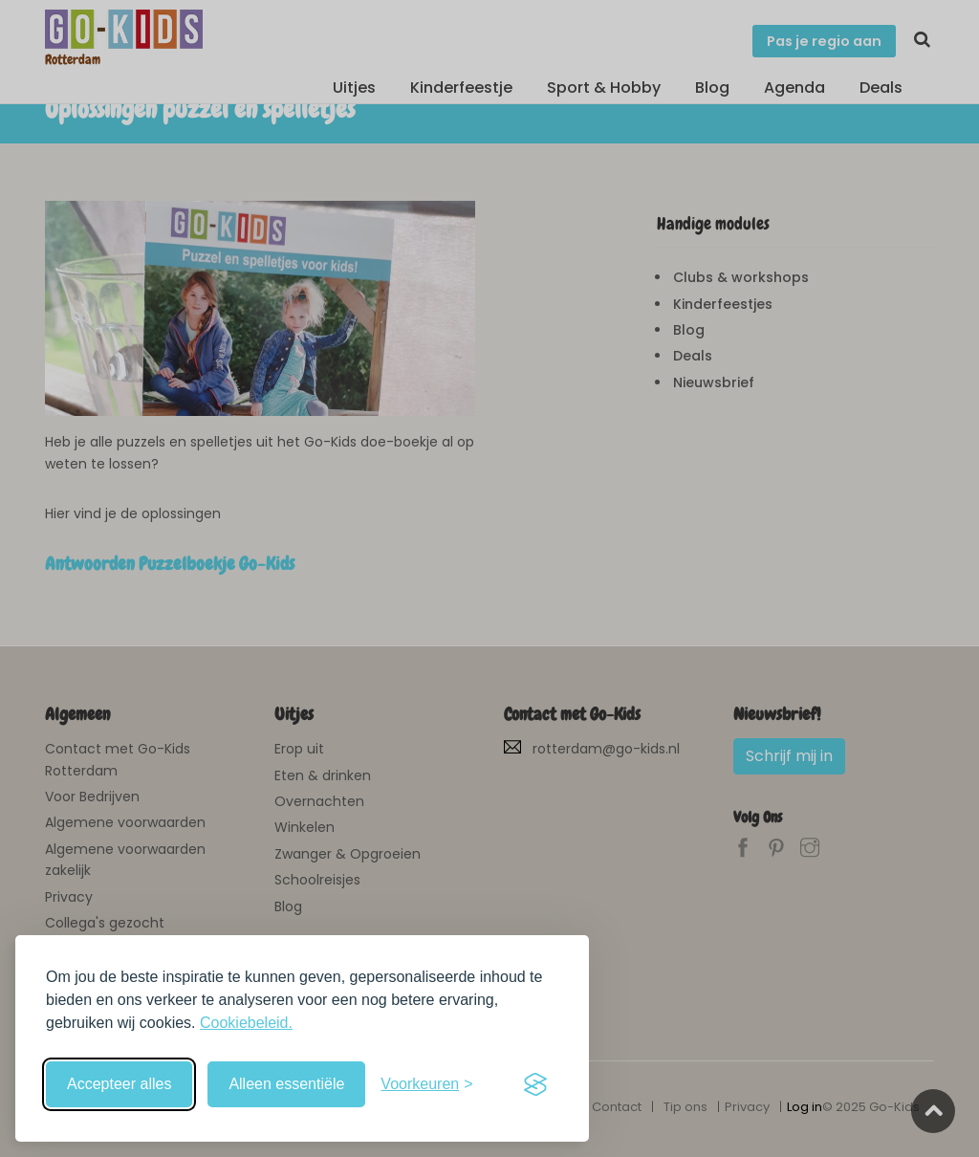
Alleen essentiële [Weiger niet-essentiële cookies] (286, 1084)
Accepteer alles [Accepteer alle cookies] (119, 1084)
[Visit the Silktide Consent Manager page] (535, 1084)
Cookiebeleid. (246, 1023)
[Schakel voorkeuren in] (426, 1084)
